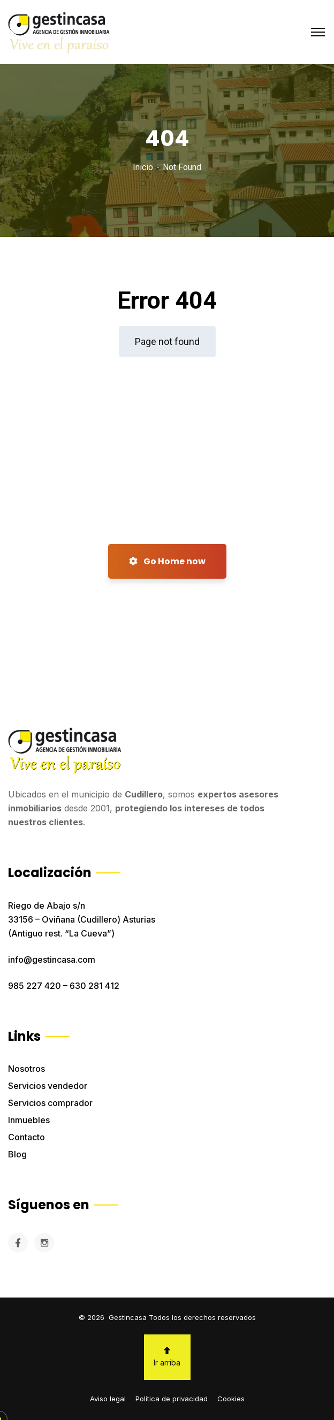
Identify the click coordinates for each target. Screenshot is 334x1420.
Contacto (26, 1137)
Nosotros (26, 1068)
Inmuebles (29, 1120)
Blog (17, 1154)
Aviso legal (108, 1398)
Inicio (143, 167)
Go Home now (167, 561)
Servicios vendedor (47, 1085)
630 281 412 (94, 985)
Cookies (231, 1398)
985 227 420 (34, 985)
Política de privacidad (171, 1398)
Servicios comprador (50, 1102)
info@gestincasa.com (51, 959)
